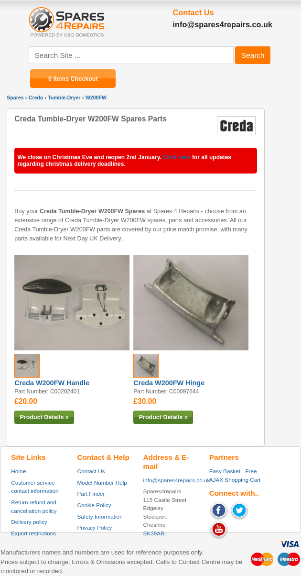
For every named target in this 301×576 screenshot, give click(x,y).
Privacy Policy (94, 527)
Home (18, 471)
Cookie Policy (94, 505)
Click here (176, 157)
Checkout (84, 78)
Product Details (44, 417)
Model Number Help (102, 482)
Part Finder (91, 493)
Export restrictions (33, 533)
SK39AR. (154, 533)
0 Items (59, 78)
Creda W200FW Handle (51, 383)
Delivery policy (29, 522)
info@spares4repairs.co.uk (176, 480)
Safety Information (99, 516)
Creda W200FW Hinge (168, 383)
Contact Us (91, 471)
